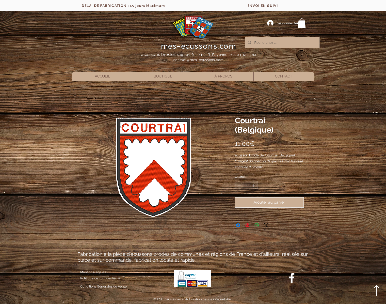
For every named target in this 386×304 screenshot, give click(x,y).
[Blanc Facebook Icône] (291, 278)
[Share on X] (266, 225)
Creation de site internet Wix (210, 299)
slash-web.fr (179, 299)
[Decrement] (238, 185)
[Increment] (254, 185)
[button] (302, 23)
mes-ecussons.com (198, 46)
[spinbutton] (246, 185)
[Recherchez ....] (281, 42)
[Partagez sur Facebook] (238, 225)
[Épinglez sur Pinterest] (247, 225)
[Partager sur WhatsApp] (257, 225)
